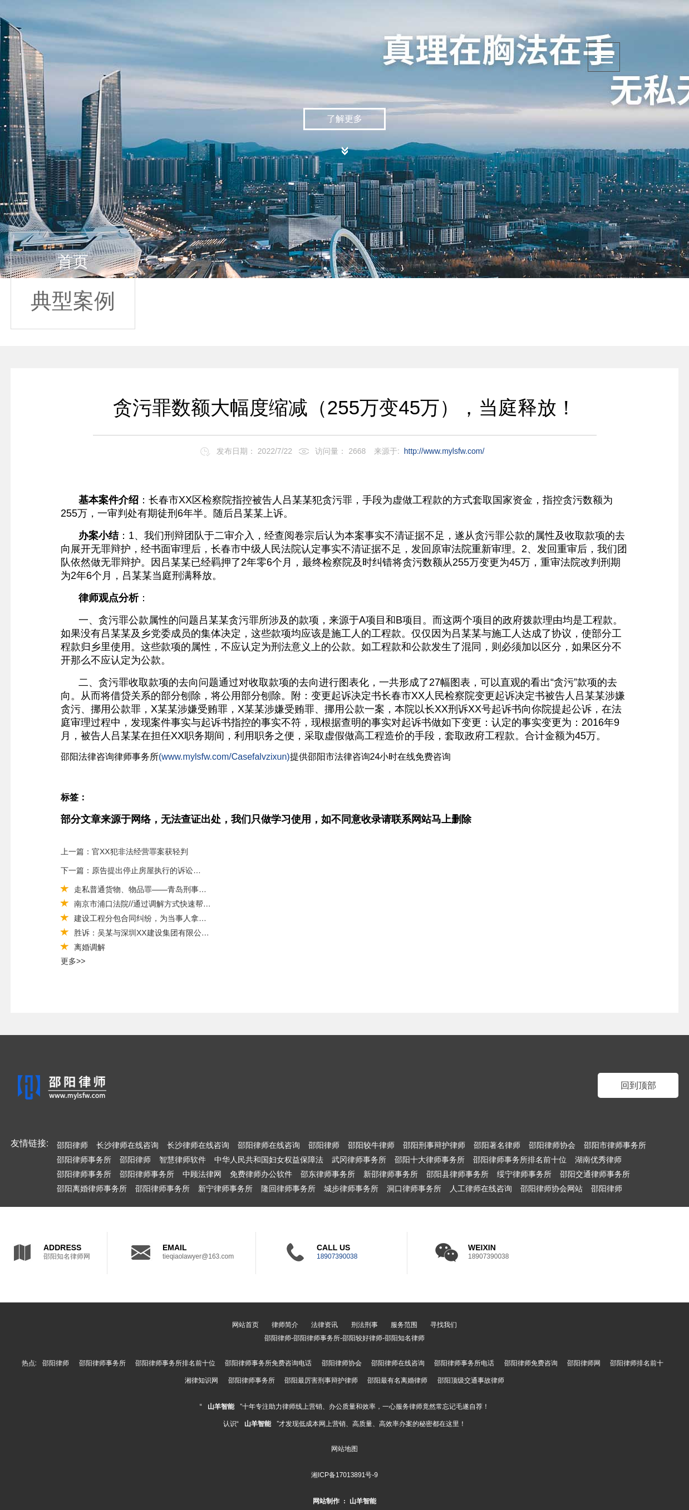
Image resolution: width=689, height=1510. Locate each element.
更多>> (73, 961)
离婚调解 (89, 947)
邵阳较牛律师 (371, 1145)
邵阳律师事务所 (84, 1159)
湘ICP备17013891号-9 (344, 1475)
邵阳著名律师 (497, 1145)
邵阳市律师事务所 (615, 1145)
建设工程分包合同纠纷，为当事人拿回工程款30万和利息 (172, 918)
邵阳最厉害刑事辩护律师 (321, 1380)
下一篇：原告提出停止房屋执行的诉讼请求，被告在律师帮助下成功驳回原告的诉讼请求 (132, 870)
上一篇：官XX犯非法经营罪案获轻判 (124, 851)
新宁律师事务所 (225, 1188)
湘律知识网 (201, 1380)
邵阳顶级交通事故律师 (470, 1380)
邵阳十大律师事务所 (430, 1159)
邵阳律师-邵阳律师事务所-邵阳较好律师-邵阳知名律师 (344, 1338)
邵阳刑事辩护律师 (434, 1145)
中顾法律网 (202, 1174)
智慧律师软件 (182, 1159)
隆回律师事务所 (288, 1188)
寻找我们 (443, 1325)
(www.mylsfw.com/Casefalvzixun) (224, 756)
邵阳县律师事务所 (457, 1174)
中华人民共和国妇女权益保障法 (268, 1159)
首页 (72, 261)
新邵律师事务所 (390, 1174)
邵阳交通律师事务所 (595, 1174)
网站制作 (326, 1501)
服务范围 (404, 1325)
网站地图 (344, 1449)
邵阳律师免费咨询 (531, 1363)
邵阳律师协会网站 (551, 1188)
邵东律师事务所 (328, 1174)
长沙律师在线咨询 (127, 1145)
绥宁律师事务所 (524, 1174)
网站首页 (245, 1325)
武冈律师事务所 (359, 1159)
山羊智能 (221, 1406)
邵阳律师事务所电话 (464, 1363)
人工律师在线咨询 (481, 1188)
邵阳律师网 (584, 1363)
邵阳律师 (72, 1145)
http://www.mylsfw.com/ (444, 451)
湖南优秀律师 (598, 1159)
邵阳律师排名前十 (636, 1363)
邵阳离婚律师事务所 (92, 1188)
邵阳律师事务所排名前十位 (520, 1159)
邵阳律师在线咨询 (269, 1145)
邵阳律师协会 (552, 1145)
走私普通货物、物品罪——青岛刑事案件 (144, 889)
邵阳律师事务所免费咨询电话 (268, 1363)
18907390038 (337, 1256)
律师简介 (285, 1325)
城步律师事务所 (351, 1188)
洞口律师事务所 (414, 1188)
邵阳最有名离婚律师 (397, 1380)
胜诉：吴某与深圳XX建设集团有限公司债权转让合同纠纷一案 (180, 932)
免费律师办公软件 (261, 1174)
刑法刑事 (364, 1325)
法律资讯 (324, 1325)
